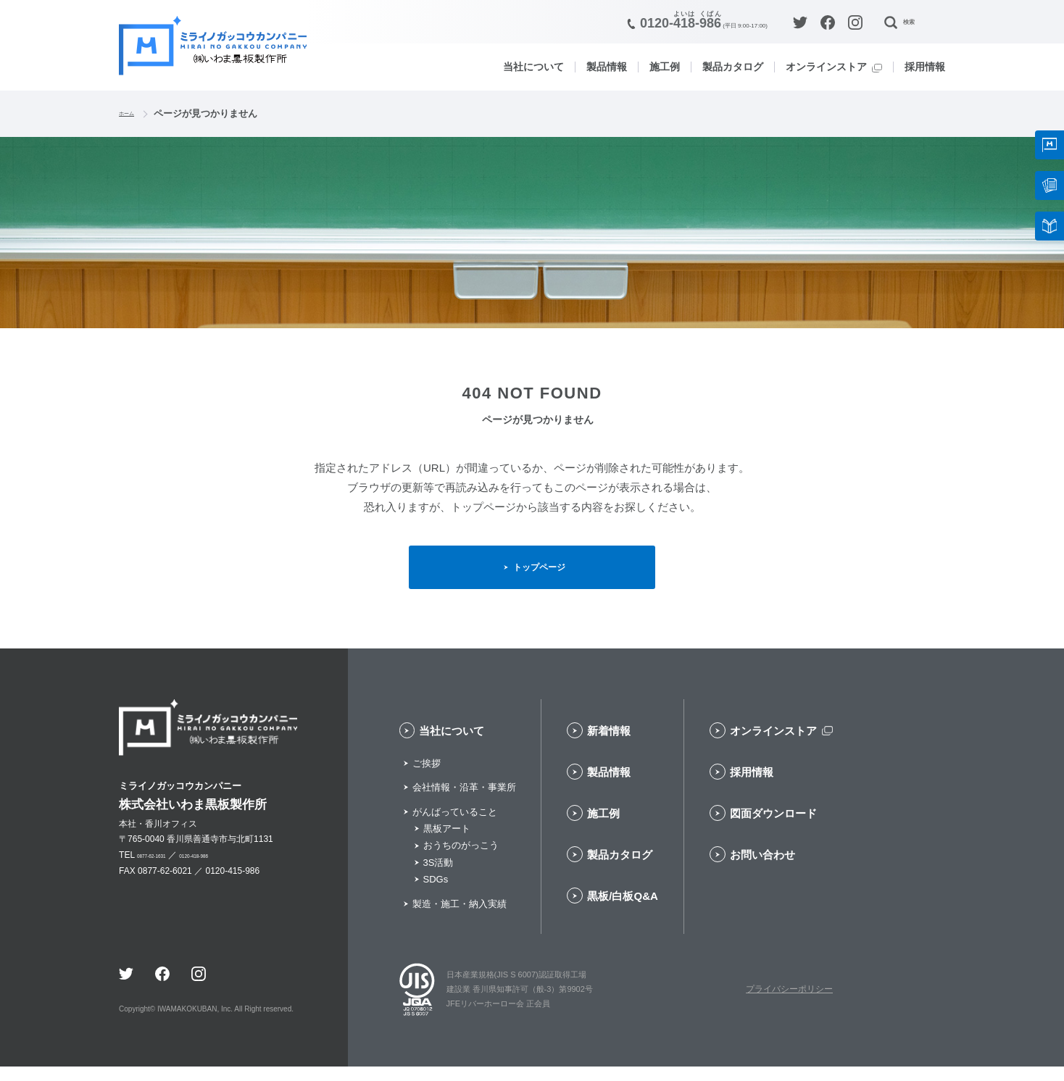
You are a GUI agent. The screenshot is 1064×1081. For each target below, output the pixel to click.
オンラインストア (826, 66)
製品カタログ (732, 66)
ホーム (133, 113)
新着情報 (609, 745)
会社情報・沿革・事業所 (464, 801)
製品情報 (606, 66)
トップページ (541, 573)
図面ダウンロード (773, 828)
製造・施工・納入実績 (459, 918)
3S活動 (438, 877)
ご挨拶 (426, 777)
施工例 (664, 66)
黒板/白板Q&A (622, 910)
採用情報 (925, 66)
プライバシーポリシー (789, 1003)
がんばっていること (454, 826)
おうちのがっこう (461, 860)
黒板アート (446, 843)
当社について (533, 66)
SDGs (436, 893)
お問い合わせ (762, 869)
